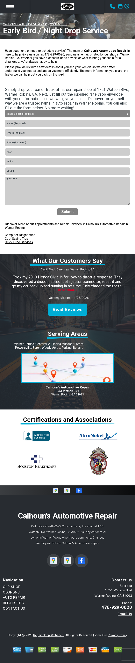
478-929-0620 (54, 54)
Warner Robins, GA (82, 269)
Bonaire (78, 348)
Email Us (125, 614)
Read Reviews (67, 309)
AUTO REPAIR (14, 597)
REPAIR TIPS (13, 603)
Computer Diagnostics (20, 235)
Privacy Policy (117, 635)
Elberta (56, 344)
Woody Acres (51, 348)
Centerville (42, 344)
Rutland (66, 348)
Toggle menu (10, 6)
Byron (36, 348)
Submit (67, 211)
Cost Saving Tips (16, 238)
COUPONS (11, 592)
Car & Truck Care (52, 269)
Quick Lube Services (19, 242)
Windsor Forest (72, 344)
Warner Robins (24, 344)
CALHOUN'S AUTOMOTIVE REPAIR (25, 24)
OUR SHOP (12, 587)
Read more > (67, 290)
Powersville (23, 348)
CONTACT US (58, 24)
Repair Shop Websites (48, 635)
